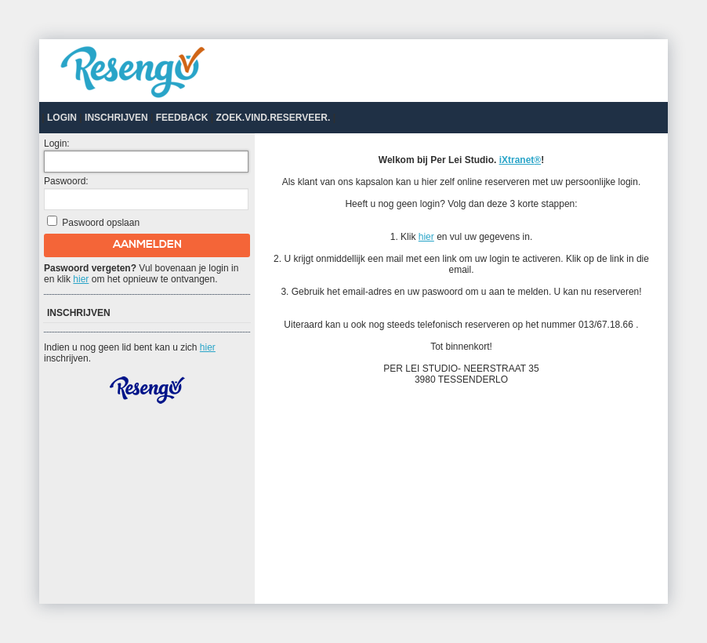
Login (62, 117)
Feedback (182, 117)
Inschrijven (116, 117)
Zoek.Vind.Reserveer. (273, 117)
